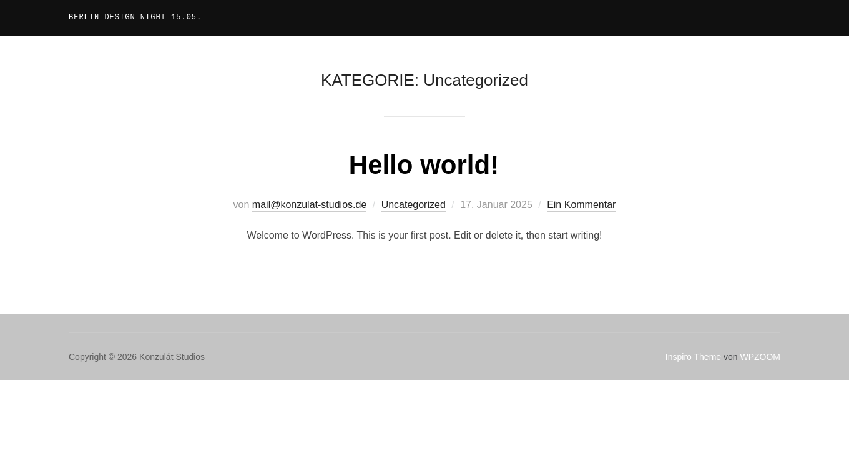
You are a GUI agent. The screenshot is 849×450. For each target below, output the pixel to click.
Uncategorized (413, 204)
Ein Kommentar (581, 204)
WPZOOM (760, 357)
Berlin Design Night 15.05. (135, 17)
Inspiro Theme (693, 357)
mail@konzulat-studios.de (309, 204)
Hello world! (424, 164)
